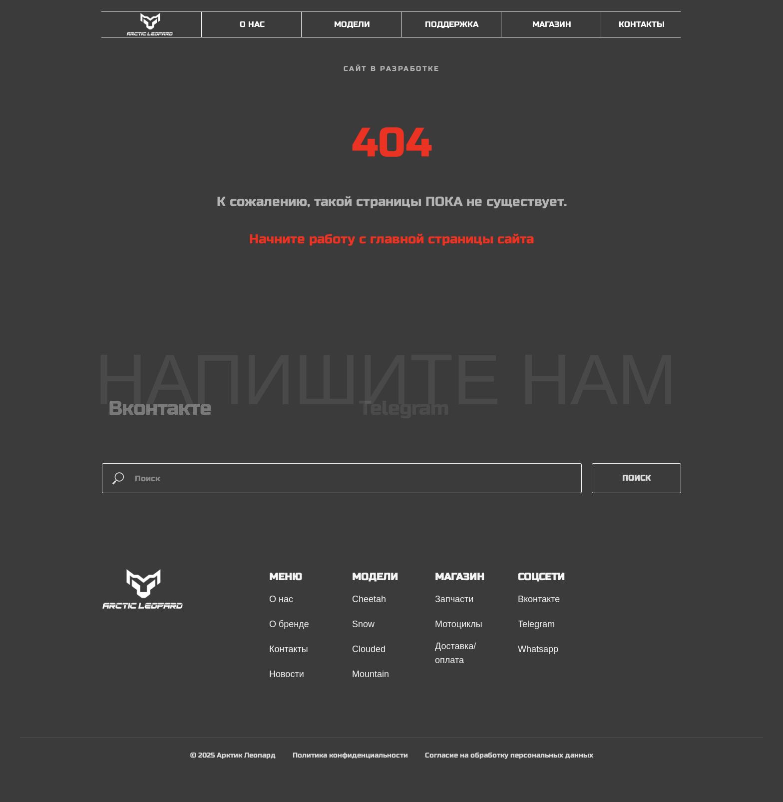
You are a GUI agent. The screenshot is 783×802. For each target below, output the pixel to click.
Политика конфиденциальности (350, 755)
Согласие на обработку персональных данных (509, 755)
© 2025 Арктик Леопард (233, 755)
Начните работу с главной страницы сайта (391, 239)
